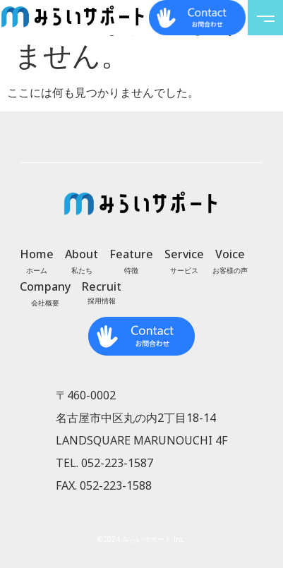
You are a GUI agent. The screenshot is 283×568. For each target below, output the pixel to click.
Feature (131, 254)
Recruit (101, 286)
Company (45, 286)
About (81, 254)
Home (37, 254)
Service (184, 254)
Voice (230, 254)
